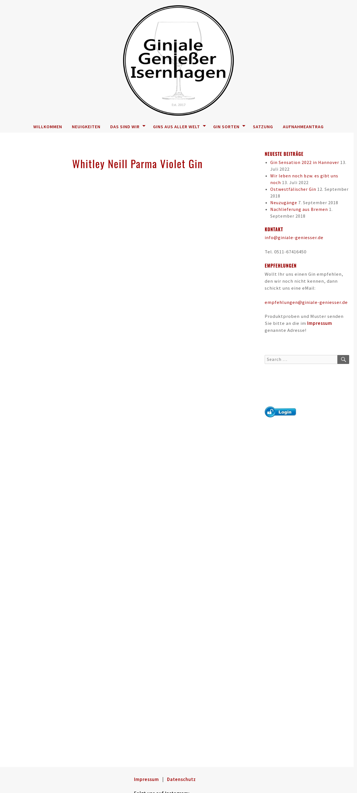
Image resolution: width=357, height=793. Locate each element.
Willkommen (47, 126)
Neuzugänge (283, 202)
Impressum (319, 323)
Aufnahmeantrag (303, 126)
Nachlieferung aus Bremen (299, 209)
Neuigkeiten (86, 126)
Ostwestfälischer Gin (293, 189)
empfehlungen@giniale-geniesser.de (306, 302)
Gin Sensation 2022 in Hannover (304, 162)
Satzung (263, 126)
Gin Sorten (229, 126)
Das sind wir (128, 126)
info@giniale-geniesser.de (294, 237)
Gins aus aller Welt (179, 126)
